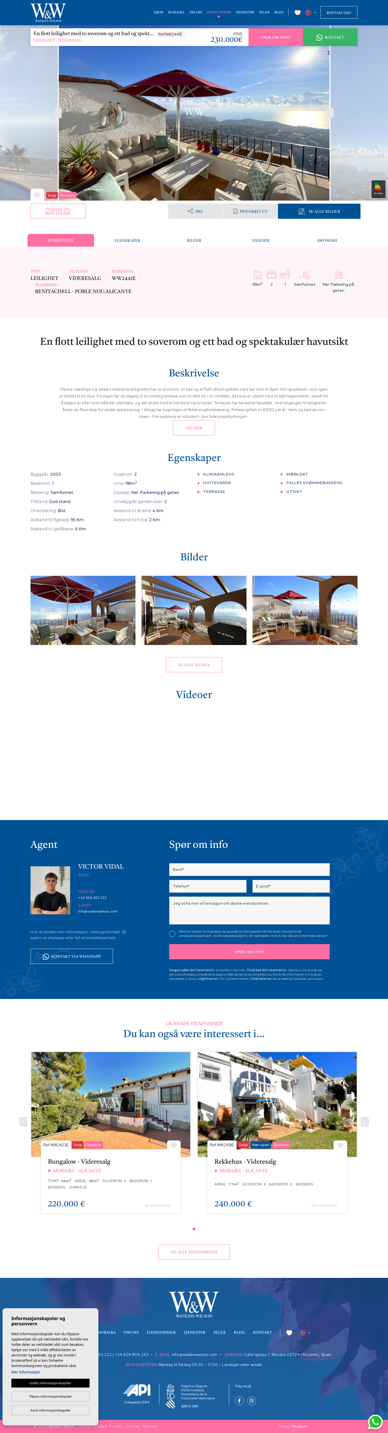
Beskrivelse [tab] (61, 241)
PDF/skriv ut (250, 211)
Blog (279, 12)
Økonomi (327, 241)
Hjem (158, 12)
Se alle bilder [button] (194, 665)
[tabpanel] (110, 1136)
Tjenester (245, 12)
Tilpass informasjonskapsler (50, 1396)
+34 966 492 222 (92, 897)
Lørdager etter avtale (242, 1364)
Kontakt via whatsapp (72, 956)
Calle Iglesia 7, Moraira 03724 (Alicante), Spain (287, 1354)
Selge (264, 12)
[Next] (365, 1122)
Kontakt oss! (339, 13)
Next (330, 113)
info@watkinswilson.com (98, 911)
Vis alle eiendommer (194, 1252)
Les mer (193, 428)
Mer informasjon (25, 1372)
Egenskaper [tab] (127, 241)
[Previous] (23, 1122)
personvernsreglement (195, 936)
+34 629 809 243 (132, 1354)
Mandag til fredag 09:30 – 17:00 (188, 1364)
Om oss (195, 12)
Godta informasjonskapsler (50, 1383)
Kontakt (330, 37)
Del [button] (195, 211)
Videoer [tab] (260, 241)
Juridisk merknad (92, 1426)
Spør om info (275, 38)
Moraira (176, 12)
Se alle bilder (319, 211)
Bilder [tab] (194, 241)
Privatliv (116, 1426)
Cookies (132, 1426)
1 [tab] (194, 1229)
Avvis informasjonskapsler (50, 1410)
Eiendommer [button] (219, 12)
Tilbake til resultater (58, 212)
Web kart (149, 1426)
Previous (58, 113)
